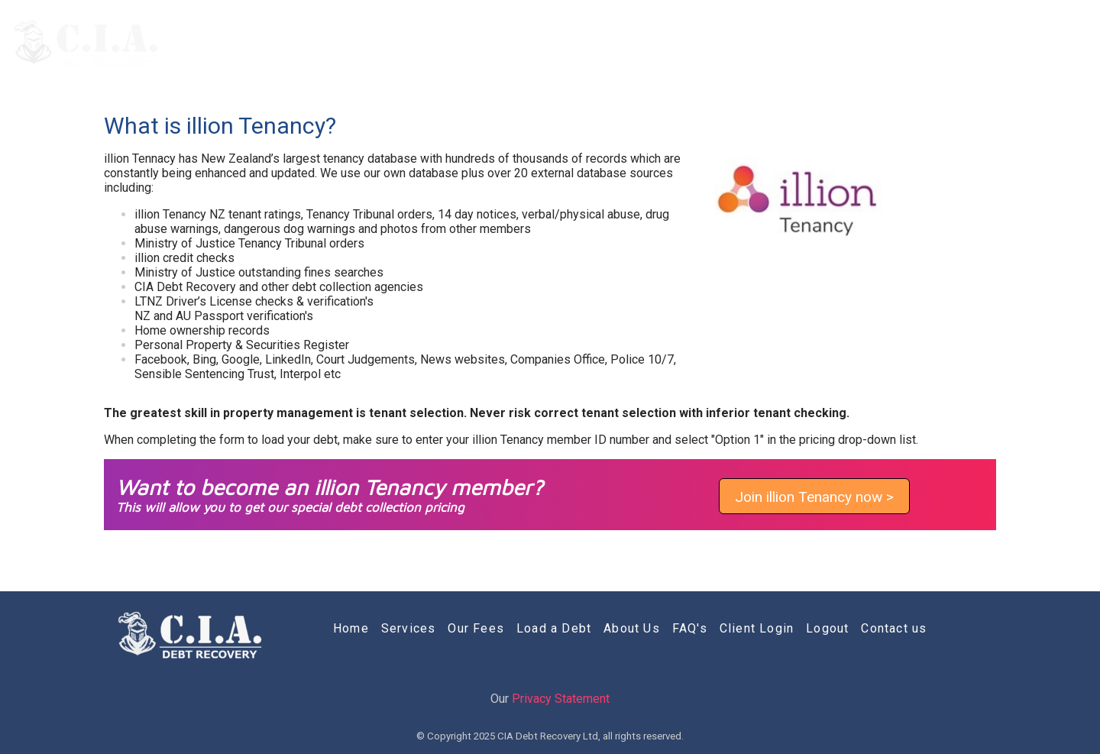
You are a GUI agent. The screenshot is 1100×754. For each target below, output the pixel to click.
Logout (827, 628)
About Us (810, 44)
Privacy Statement (561, 698)
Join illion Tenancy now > (814, 497)
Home (492, 44)
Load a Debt (724, 44)
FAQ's (878, 44)
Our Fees (637, 44)
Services (560, 44)
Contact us (1044, 44)
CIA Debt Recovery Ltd (547, 736)
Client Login (954, 44)
